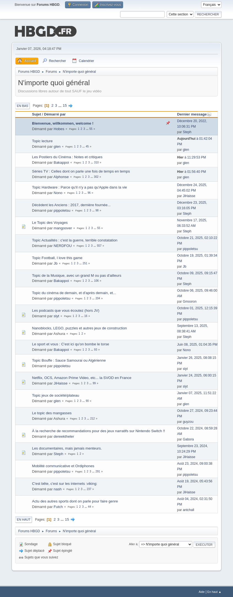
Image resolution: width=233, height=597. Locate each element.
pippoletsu (62, 210)
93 (95, 349)
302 (96, 176)
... (60, 105)
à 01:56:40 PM (191, 171)
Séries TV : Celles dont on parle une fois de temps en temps (81, 171)
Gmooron (190, 301)
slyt (56, 315)
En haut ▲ (214, 591)
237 (89, 488)
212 (92, 417)
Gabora (188, 439)
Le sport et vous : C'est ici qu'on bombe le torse (70, 343)
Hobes (59, 128)
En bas (22, 105)
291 (98, 470)
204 (98, 297)
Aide (202, 591)
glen (57, 146)
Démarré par (55, 114)
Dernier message (194, 114)
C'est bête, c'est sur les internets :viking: (64, 483)
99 (94, 382)
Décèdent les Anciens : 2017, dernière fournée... (71, 204)
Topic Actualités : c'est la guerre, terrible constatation (74, 240)
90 (87, 400)
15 (65, 105)
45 (87, 145)
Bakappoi (61, 162)
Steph (187, 131)
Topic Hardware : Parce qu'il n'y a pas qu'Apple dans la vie (79, 187)
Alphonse (61, 176)
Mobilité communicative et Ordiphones (63, 465)
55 (91, 128)
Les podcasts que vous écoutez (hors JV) (65, 310)
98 (97, 209)
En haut (23, 519)
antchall (188, 509)
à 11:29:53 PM (191, 157)
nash (58, 488)
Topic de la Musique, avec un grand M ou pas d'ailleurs (76, 275)
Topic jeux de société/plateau (55, 395)
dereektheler (64, 436)
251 (85, 262)
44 (89, 506)
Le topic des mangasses (52, 412)
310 (96, 161)
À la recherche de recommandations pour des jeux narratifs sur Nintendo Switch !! (98, 430)
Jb (56, 263)
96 (89, 192)
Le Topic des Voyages (49, 222)
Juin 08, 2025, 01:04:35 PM (197, 344)
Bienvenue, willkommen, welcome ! (62, 123)
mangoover (63, 227)
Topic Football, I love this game (57, 257)
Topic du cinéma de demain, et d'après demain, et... (74, 292)
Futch (58, 506)
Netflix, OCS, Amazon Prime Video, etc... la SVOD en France (81, 377)
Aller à (133, 543)
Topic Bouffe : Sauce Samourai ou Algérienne (69, 360)
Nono (58, 192)
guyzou (188, 421)
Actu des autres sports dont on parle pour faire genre (75, 501)
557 (99, 245)
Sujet (36, 114)
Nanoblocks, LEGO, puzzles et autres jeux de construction (79, 328)
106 (96, 280)
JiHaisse (189, 195)
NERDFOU (63, 245)
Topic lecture (42, 140)
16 (85, 315)
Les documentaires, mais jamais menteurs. (67, 448)
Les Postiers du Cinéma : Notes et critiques (67, 156)
